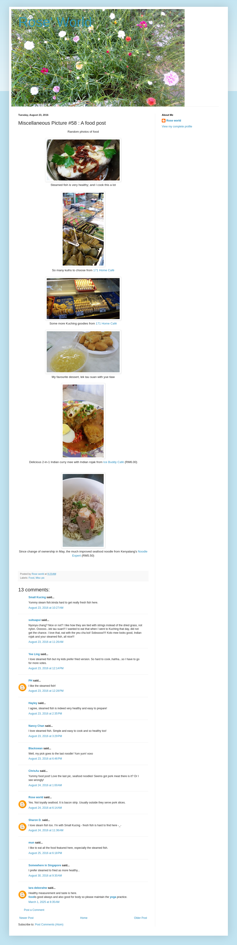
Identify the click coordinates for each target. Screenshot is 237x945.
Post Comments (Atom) (49, 924)
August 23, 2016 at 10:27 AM (45, 607)
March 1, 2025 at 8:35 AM (43, 902)
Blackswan (35, 748)
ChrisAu (33, 771)
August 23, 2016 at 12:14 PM (46, 668)
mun (31, 842)
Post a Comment (34, 910)
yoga (113, 897)
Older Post (140, 918)
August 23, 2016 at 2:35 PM (45, 713)
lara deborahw (37, 887)
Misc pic (40, 577)
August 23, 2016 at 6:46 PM (45, 758)
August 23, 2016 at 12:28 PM (46, 690)
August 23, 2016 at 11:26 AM (45, 642)
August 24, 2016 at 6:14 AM (45, 807)
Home (84, 918)
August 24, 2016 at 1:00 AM (45, 785)
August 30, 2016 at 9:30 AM (45, 875)
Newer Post (26, 918)
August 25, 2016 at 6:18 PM (45, 853)
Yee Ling (34, 654)
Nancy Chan (36, 725)
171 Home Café (103, 270)
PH (30, 680)
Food (31, 577)
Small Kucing (37, 597)
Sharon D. (34, 820)
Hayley (32, 703)
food (31, 897)
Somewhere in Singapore (44, 865)
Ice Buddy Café (113, 462)
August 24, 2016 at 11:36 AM (45, 830)
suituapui (34, 620)
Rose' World (55, 22)
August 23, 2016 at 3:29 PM (45, 736)
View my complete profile (177, 126)
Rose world (35, 797)
